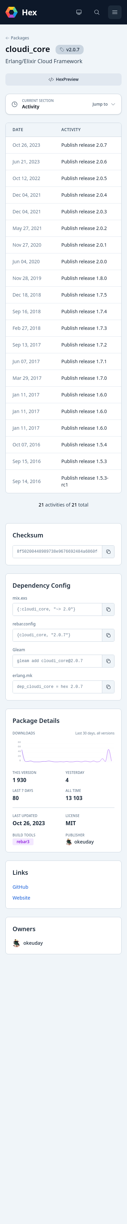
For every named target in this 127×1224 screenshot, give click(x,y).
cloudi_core (27, 48)
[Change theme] (79, 12)
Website (21, 897)
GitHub (20, 887)
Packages (17, 38)
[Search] (97, 12)
